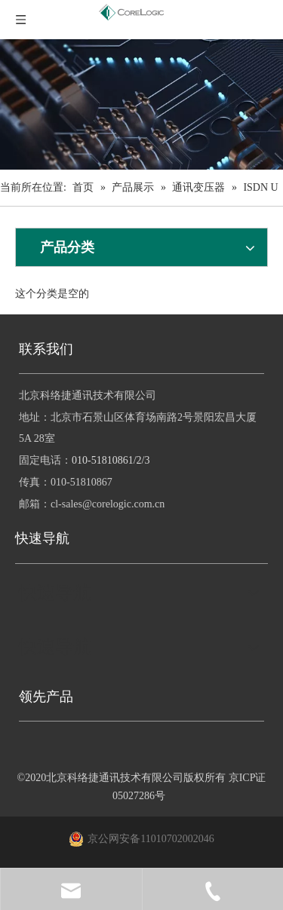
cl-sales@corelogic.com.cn (108, 504)
